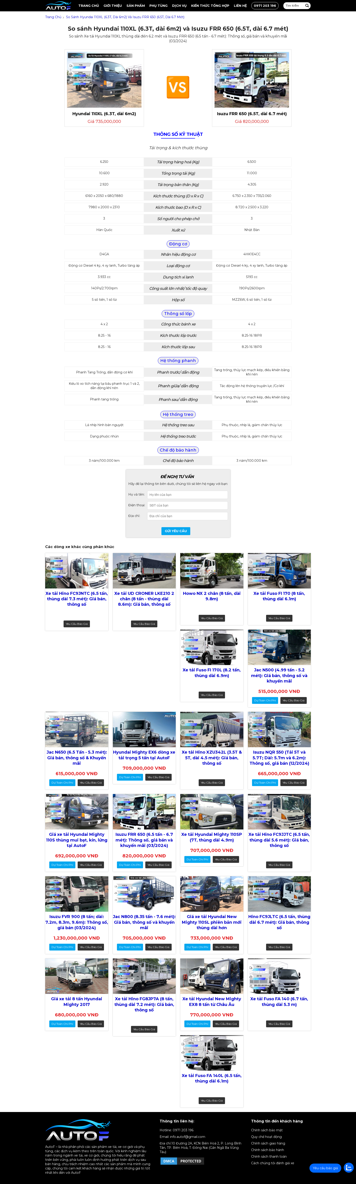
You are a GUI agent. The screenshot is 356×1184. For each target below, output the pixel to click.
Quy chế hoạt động (266, 1137)
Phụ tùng (158, 6)
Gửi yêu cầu (176, 531)
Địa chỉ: (134, 516)
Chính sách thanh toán (269, 1156)
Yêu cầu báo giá (77, 624)
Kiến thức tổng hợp (210, 6)
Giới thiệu (113, 6)
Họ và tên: (136, 494)
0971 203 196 (265, 6)
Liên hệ (240, 6)
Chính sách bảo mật (267, 1130)
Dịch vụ (179, 6)
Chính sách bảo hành (267, 1150)
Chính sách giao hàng (268, 1143)
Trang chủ (88, 6)
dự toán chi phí (265, 700)
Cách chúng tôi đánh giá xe (272, 1163)
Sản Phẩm (135, 6)
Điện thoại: (136, 505)
